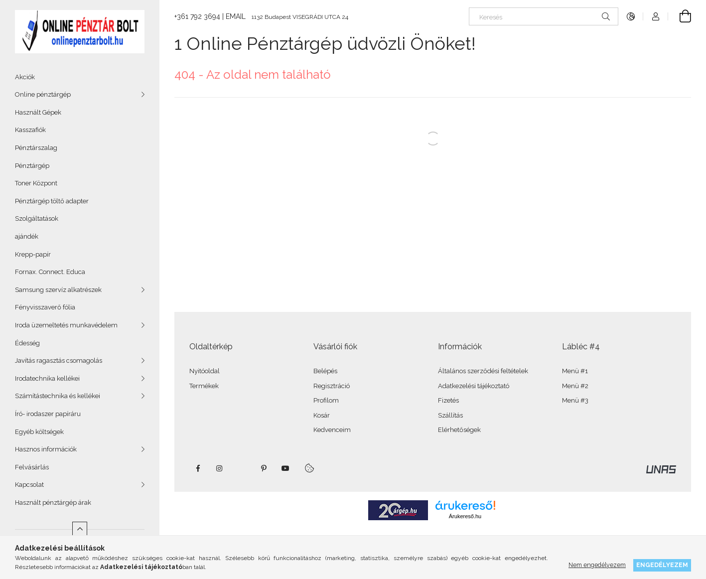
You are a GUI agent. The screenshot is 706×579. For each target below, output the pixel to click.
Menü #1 (575, 371)
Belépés (325, 371)
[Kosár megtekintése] (679, 16)
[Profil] (655, 16)
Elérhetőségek (459, 430)
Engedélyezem (662, 565)
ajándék (26, 236)
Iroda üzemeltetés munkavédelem (66, 325)
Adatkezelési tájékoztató (473, 386)
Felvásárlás (32, 467)
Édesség (27, 343)
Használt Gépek (38, 112)
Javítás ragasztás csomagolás (58, 360)
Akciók (25, 77)
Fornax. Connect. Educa (50, 272)
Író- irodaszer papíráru (48, 414)
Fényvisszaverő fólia (45, 307)
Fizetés (448, 400)
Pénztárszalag (36, 147)
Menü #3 (575, 400)
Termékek (204, 386)
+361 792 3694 (197, 16)
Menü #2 (575, 386)
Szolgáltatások (36, 218)
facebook (197, 468)
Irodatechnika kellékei (47, 378)
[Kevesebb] (79, 529)
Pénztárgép (32, 165)
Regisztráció (331, 386)
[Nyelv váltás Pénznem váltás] (630, 16)
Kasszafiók (30, 130)
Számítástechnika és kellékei (57, 396)
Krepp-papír (33, 254)
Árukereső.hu (465, 516)
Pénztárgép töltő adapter (52, 201)
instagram (219, 468)
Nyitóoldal (204, 371)
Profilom (326, 400)
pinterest (263, 468)
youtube (285, 468)
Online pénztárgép (43, 94)
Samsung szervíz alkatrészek (58, 289)
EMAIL (236, 16)
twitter (241, 468)
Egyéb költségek (39, 431)
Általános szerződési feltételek (483, 371)
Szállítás (450, 415)
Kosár (321, 415)
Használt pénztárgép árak (53, 502)
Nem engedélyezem (597, 565)
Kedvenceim (332, 430)
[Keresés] (543, 16)
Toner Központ (36, 183)
